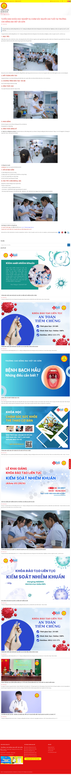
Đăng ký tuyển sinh (51, 746)
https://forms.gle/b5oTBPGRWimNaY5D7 (13, 166)
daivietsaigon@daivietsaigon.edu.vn (7, 1)
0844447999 (4, 751)
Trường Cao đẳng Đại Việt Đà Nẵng (30, 748)
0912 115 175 (15, 226)
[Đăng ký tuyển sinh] (69, 464)
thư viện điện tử (18, 10)
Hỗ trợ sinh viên (50, 749)
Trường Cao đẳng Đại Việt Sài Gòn (30, 746)
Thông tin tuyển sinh (51, 748)
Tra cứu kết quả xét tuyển (52, 751)
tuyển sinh (24, 7)
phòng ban (43, 7)
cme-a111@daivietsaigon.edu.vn (27, 226)
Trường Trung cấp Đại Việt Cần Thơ (30, 753)
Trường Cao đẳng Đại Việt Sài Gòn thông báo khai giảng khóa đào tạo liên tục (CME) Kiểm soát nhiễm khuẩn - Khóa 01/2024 (24, 603)
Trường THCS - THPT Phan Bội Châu (30, 755)
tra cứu (26, 10)
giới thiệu (16, 7)
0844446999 (18, 1)
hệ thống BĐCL (60, 7)
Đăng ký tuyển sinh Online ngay (32, 758)
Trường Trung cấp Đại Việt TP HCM (30, 751)
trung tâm (51, 7)
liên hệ (32, 10)
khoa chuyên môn (34, 7)
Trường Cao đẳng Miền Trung (29, 750)
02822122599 (13, 751)
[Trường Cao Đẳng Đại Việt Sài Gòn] (59, 231)
